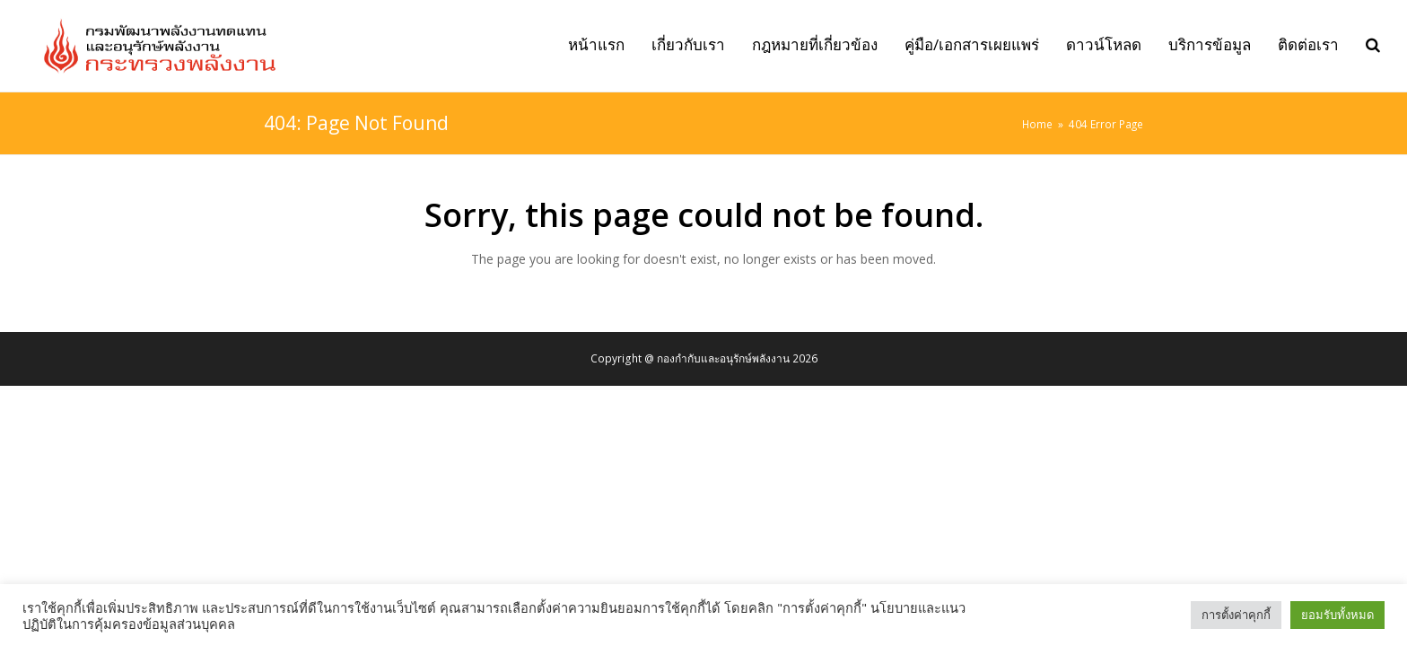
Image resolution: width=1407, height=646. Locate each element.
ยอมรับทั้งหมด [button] (1337, 615)
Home (1037, 124)
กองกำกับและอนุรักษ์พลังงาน (723, 358)
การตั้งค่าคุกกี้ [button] (1236, 615)
